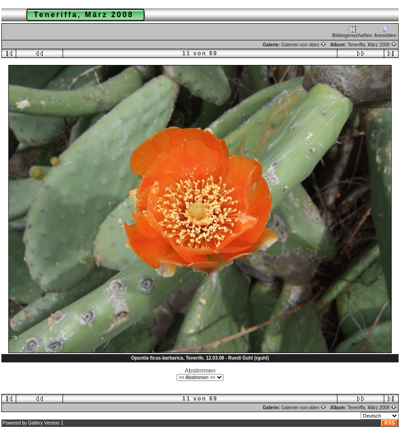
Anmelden (385, 32)
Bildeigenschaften (352, 32)
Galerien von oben (304, 44)
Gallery (35, 423)
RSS (389, 423)
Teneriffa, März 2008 (372, 44)
